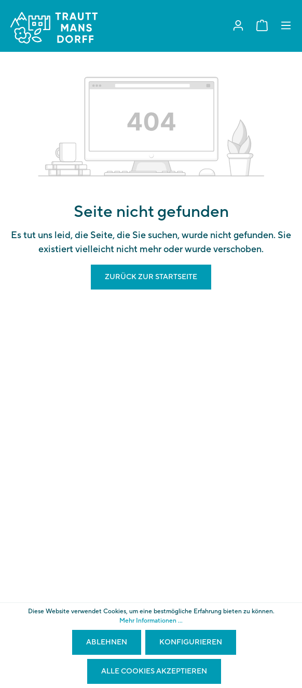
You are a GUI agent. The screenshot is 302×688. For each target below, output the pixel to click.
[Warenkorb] (262, 26)
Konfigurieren (190, 642)
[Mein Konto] (238, 26)
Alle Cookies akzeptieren (154, 671)
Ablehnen (106, 642)
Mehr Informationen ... (151, 621)
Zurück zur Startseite (151, 277)
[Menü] (286, 26)
